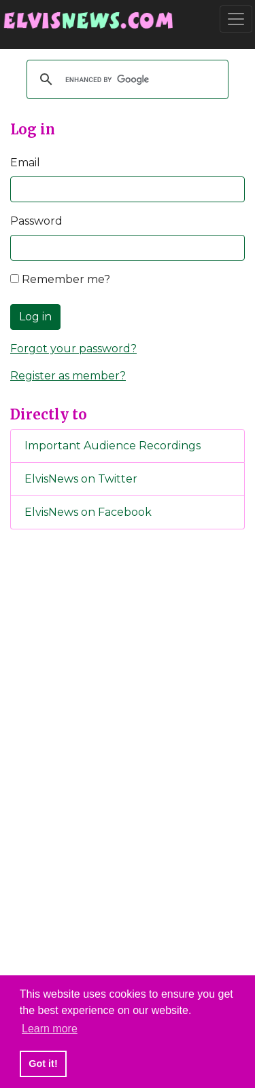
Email (25, 162)
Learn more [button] (50, 1028)
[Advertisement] (127, 765)
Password (36, 220)
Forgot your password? (73, 348)
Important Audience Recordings (112, 445)
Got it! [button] (43, 1063)
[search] (125, 79)
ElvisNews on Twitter (80, 478)
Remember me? (60, 279)
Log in (35, 316)
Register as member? (68, 375)
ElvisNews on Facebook (88, 512)
